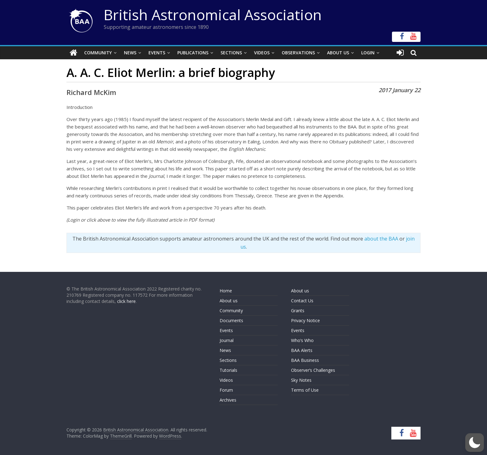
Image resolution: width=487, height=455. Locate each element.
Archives (228, 400)
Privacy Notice (305, 320)
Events (156, 53)
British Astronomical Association (213, 14)
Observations (298, 53)
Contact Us (302, 301)
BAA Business (305, 360)
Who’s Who (302, 340)
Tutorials (228, 370)
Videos (262, 53)
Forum (226, 390)
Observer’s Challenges (313, 370)
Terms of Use (305, 390)
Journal (227, 340)
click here (126, 301)
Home (226, 291)
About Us (338, 53)
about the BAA (381, 238)
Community (98, 53)
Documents (231, 320)
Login (368, 53)
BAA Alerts (301, 350)
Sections (231, 53)
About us (229, 301)
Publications (192, 53)
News (130, 53)
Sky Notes (301, 380)
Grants (297, 310)
